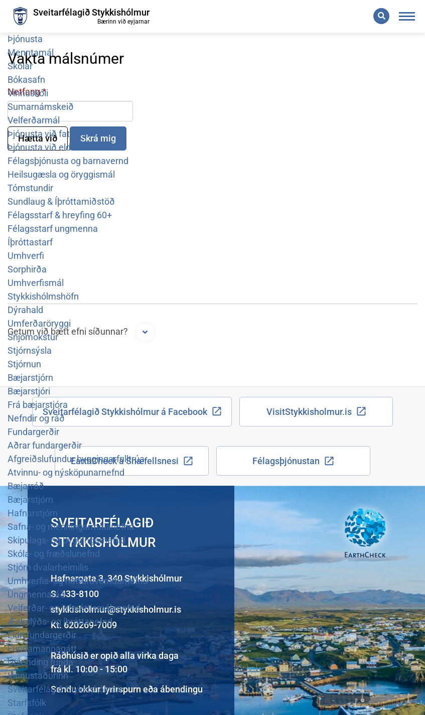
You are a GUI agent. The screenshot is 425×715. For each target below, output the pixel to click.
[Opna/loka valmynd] (407, 16)
